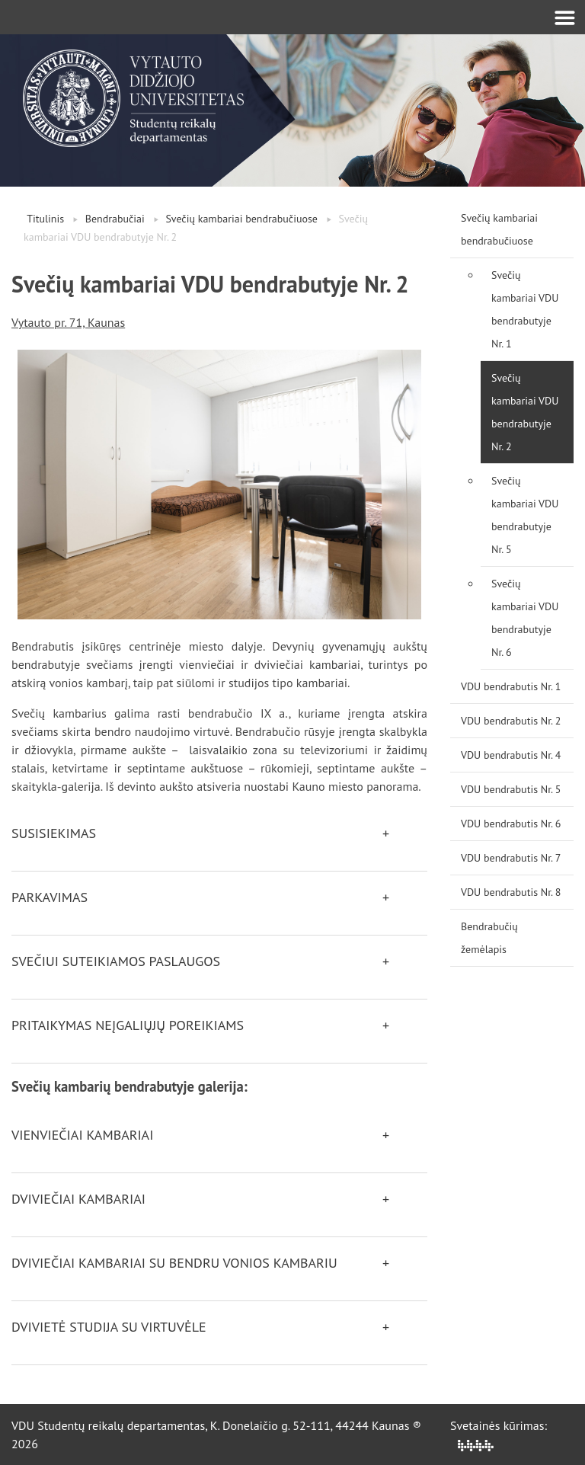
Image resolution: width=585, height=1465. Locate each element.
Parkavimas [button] (49, 897)
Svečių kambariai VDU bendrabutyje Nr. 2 (524, 412)
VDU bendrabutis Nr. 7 (511, 858)
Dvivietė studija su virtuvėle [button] (108, 1326)
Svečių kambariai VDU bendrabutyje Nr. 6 (524, 618)
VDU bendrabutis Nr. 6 (511, 823)
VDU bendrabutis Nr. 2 (511, 721)
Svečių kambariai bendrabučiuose (241, 219)
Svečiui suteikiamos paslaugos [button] (115, 961)
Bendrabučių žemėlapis (489, 938)
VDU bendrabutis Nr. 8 (511, 892)
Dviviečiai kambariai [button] (78, 1199)
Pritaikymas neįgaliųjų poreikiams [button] (127, 1025)
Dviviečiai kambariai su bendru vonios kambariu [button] (174, 1262)
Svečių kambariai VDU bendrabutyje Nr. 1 (524, 309)
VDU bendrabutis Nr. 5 (511, 789)
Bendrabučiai (115, 219)
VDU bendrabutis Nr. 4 (511, 755)
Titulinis (45, 219)
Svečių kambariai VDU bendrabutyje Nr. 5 (524, 515)
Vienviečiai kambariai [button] (82, 1135)
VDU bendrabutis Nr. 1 (511, 686)
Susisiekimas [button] (53, 833)
